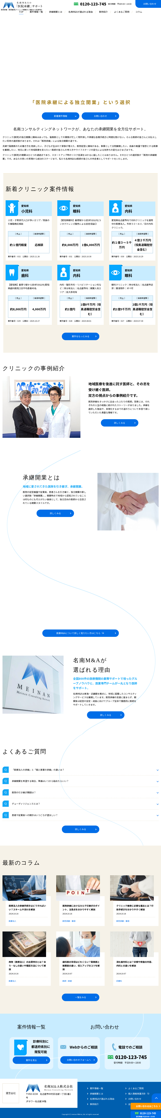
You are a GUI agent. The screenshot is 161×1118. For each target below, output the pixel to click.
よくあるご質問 (121, 11)
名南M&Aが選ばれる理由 (80, 11)
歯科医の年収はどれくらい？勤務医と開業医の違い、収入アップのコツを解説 (81, 965)
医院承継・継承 (69, 921)
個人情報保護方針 (137, 1093)
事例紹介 (103, 11)
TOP (21, 11)
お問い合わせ (134, 1098)
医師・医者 (67, 981)
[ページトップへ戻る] (156, 1098)
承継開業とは (55, 11)
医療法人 (12, 921)
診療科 (119, 981)
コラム (139, 11)
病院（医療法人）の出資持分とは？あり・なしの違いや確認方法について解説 (27, 965)
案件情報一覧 (36, 11)
